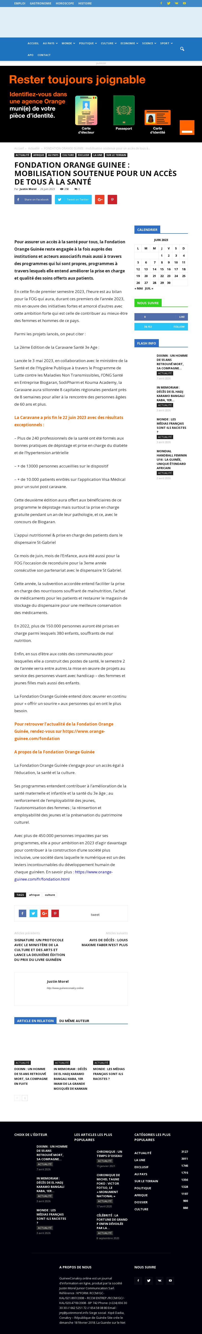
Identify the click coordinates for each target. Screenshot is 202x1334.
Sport (166, 43)
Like (182, 317)
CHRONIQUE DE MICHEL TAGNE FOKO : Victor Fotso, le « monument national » (108, 1174)
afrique (34, 895)
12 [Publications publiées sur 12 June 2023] (138, 269)
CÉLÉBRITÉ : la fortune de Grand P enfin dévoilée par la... (112, 1210)
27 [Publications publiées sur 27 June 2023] (146, 283)
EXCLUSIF (83, 155)
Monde (68, 43)
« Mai (138, 288)
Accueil (33, 43)
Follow (179, 326)
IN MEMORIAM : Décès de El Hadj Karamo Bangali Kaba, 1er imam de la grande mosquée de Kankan (70, 1068)
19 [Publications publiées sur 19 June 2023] (138, 276)
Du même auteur (74, 1021)
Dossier (141, 1191)
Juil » (149, 288)
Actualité (22, 155)
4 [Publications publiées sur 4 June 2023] (183, 255)
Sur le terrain (116, 155)
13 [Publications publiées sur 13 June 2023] (146, 269)
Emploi (19, 3)
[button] (182, 49)
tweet (95, 914)
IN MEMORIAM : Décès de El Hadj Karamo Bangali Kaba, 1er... (170, 393)
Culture (109, 43)
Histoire (85, 3)
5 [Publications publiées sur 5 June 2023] (138, 262)
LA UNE (97, 155)
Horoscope (65, 3)
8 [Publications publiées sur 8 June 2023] (162, 262)
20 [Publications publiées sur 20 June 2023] (146, 276)
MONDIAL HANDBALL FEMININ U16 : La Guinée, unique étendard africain (172, 459)
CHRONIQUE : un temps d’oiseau (109, 1143)
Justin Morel (28, 189)
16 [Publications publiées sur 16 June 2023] (168, 269)
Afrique (38, 155)
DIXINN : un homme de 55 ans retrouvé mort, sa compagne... (172, 361)
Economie (129, 43)
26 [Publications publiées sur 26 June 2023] (138, 283)
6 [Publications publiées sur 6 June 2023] (146, 262)
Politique (88, 43)
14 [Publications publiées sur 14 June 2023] (154, 269)
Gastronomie (40, 3)
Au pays (50, 43)
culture (50, 895)
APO (30, 55)
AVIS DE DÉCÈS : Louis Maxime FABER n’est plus (105, 942)
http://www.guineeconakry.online (65, 988)
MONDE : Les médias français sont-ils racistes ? (109, 1063)
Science (149, 43)
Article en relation (35, 1021)
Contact (44, 55)
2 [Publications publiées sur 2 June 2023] (168, 255)
